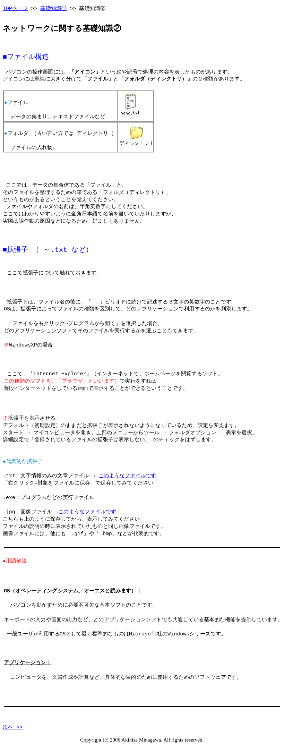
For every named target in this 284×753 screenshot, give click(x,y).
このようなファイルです (127, 475)
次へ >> (13, 727)
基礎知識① (53, 8)
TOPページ (15, 8)
